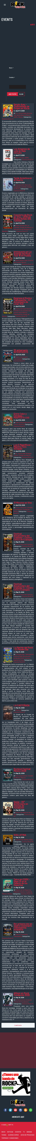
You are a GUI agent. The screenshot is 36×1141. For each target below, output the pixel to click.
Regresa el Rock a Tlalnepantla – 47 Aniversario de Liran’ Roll (22, 301)
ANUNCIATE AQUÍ (18, 1117)
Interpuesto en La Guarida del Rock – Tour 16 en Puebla (23, 253)
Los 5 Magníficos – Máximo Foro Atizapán (23, 446)
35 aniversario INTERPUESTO (21, 351)
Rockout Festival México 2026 (22, 770)
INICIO (3, 1132)
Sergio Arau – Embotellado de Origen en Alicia (21, 106)
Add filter (12, 94)
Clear (21, 94)
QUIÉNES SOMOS (13, 1135)
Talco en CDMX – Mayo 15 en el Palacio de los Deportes (22, 882)
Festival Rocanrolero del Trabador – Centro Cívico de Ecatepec (23, 536)
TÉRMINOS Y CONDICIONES (9, 1138)
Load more (18, 1025)
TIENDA (3, 1135)
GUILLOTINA (20, 835)
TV (24, 1132)
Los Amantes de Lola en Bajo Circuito (22, 151)
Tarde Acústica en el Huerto (23, 179)
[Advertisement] (18, 45)
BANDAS (29, 1132)
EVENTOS (18, 1132)
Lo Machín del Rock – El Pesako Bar (23, 648)
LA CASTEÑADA (22, 705)
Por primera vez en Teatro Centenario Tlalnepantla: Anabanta (23, 926)
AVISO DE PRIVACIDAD (27, 1135)
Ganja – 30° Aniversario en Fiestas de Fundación (21, 805)
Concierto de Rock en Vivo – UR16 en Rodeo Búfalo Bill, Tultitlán (23, 218)
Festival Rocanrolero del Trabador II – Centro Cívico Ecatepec (23, 587)
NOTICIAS (10, 1132)
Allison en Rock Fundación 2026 (22, 994)
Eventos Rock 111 (7, 119)
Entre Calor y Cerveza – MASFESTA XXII (21, 415)
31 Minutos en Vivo (23, 502)
